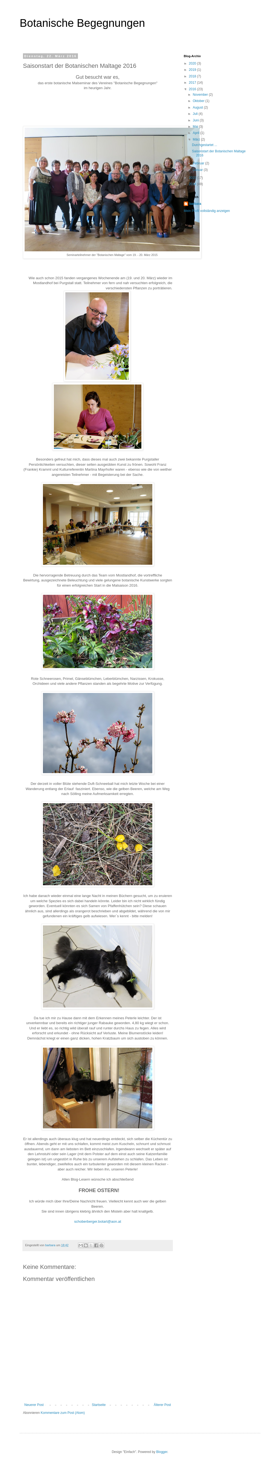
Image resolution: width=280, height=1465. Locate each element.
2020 (193, 63)
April (196, 133)
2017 (193, 83)
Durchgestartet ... (204, 145)
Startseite (99, 1405)
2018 (193, 76)
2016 (193, 89)
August (198, 107)
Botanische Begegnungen (82, 23)
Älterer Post (162, 1405)
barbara (195, 204)
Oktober (199, 101)
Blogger (161, 1452)
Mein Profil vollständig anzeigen (207, 211)
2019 (193, 70)
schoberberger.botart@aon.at (97, 1221)
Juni (196, 120)
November (201, 95)
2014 (193, 184)
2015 (193, 178)
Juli (196, 114)
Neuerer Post (34, 1405)
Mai (196, 127)
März (197, 139)
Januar (198, 170)
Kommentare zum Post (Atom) (63, 1413)
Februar (199, 163)
